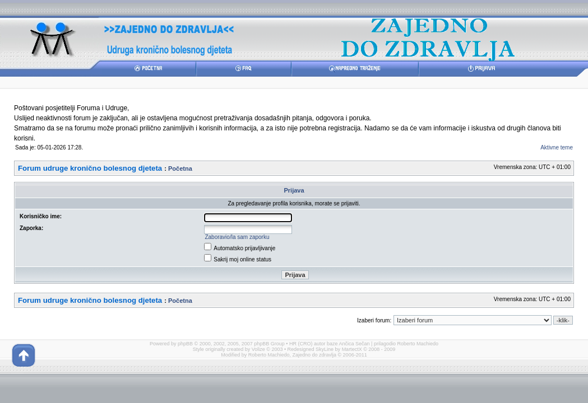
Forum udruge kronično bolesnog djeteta (90, 168)
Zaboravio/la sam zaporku (237, 237)
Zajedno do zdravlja (314, 355)
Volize (258, 349)
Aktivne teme (556, 147)
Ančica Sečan (354, 343)
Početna (180, 168)
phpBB (185, 343)
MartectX (352, 349)
